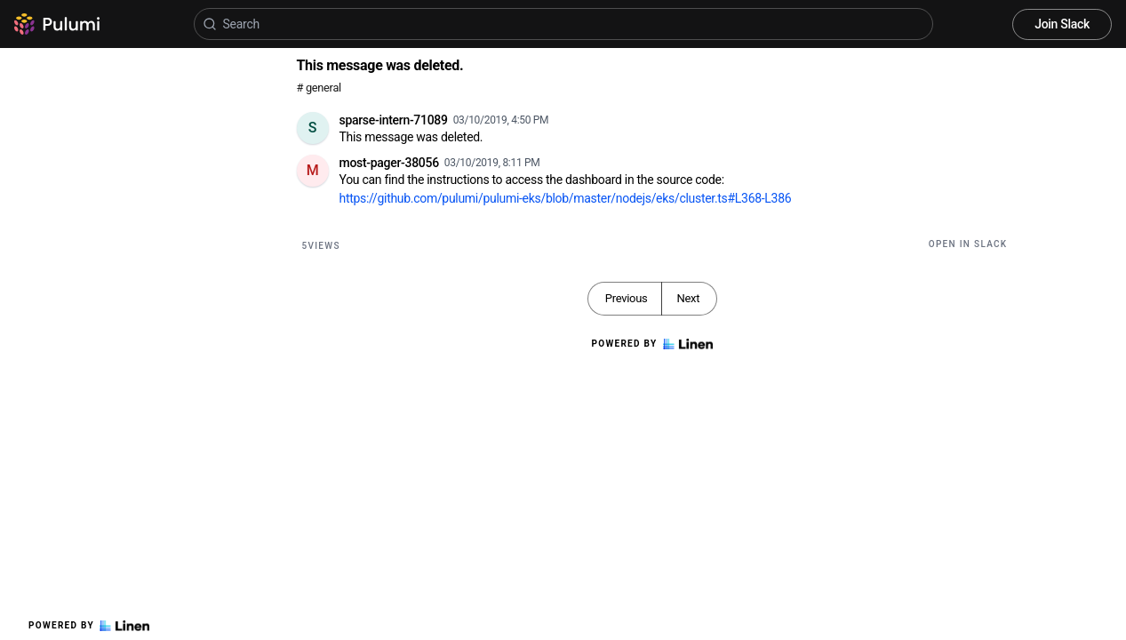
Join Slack (1062, 24)
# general (319, 87)
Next (687, 298)
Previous (626, 298)
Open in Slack (968, 244)
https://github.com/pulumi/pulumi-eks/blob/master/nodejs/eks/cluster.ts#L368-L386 (565, 198)
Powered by (88, 625)
